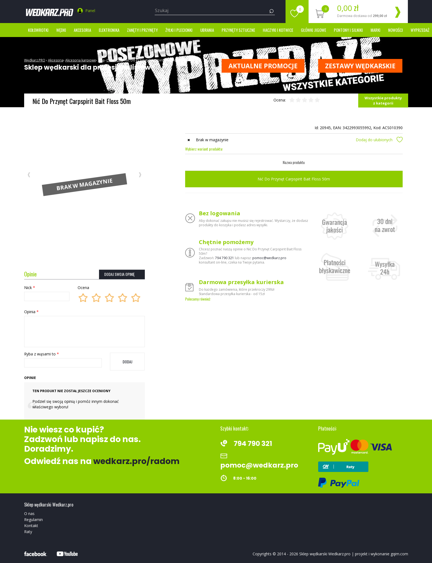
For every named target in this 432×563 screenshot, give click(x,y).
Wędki (61, 30)
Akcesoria (82, 30)
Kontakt (31, 525)
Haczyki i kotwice (278, 30)
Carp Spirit (114, 60)
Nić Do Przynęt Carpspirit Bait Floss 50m (156, 60)
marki (375, 30)
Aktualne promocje (263, 65)
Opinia (31, 311)
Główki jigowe (313, 30)
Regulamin (33, 519)
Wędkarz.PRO (34, 60)
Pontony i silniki (348, 30)
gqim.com (399, 553)
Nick (29, 287)
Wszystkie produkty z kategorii (383, 100)
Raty (28, 531)
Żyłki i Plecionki (179, 30)
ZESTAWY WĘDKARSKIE (360, 65)
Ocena (83, 287)
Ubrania (207, 30)
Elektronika (109, 30)
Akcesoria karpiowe (80, 60)
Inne (101, 60)
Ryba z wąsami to (41, 354)
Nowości (395, 30)
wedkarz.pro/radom (136, 461)
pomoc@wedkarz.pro (269, 258)
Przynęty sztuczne (238, 30)
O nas (29, 513)
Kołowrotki (38, 30)
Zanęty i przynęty (142, 30)
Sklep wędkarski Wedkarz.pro (325, 553)
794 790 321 (224, 258)
